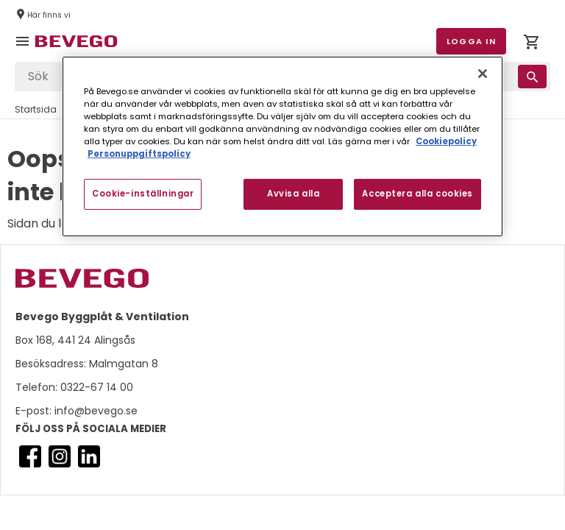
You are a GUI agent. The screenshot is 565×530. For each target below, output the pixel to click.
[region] (282, 146)
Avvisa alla (293, 193)
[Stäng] (482, 73)
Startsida (36, 109)
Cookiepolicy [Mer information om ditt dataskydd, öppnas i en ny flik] (446, 141)
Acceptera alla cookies (417, 193)
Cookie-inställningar (142, 193)
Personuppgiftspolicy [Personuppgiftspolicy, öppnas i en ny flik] (139, 154)
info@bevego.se (94, 410)
